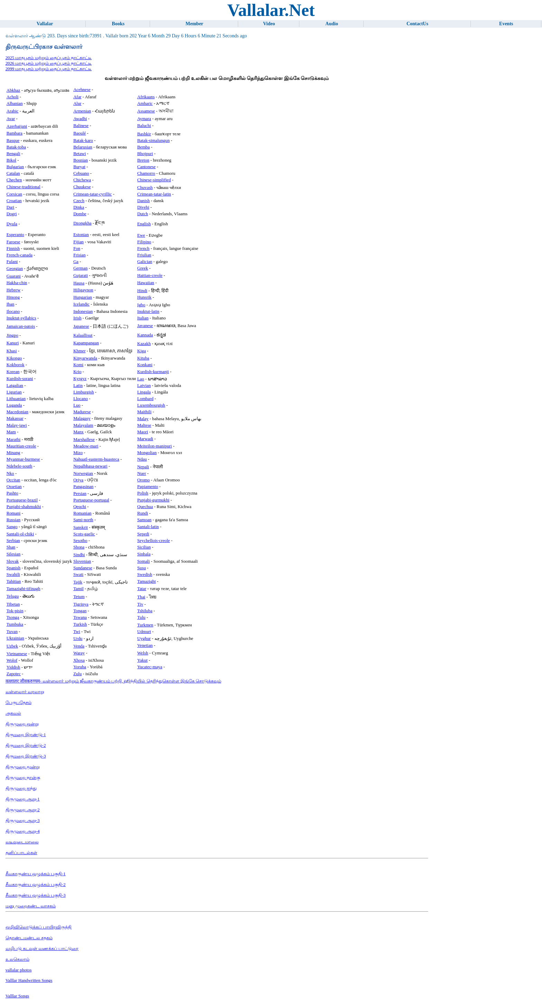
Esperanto (15, 234)
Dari (11, 207)
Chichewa (82, 180)
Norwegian (83, 473)
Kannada (145, 335)
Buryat (79, 166)
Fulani (12, 261)
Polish (142, 493)
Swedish (144, 574)
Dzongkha (82, 223)
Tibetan (13, 604)
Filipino (144, 241)
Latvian (144, 385)
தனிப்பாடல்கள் (21, 852)
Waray (79, 653)
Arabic (13, 111)
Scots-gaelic (84, 534)
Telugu (13, 596)
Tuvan (12, 631)
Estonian (81, 234)
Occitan (13, 480)
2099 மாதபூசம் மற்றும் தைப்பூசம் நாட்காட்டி (49, 68)
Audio (331, 23)
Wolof (12, 660)
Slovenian (82, 561)
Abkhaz (13, 90)
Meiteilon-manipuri (154, 446)
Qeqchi (79, 506)
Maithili (144, 411)
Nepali (143, 466)
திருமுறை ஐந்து (21, 788)
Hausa (78, 283)
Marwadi (145, 438)
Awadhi (80, 118)
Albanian (15, 103)
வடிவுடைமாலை (22, 842)
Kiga (141, 351)
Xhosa (79, 660)
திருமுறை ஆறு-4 (23, 831)
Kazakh (144, 343)
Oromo (143, 480)
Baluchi (144, 125)
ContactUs (417, 23)
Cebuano (81, 173)
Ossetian (14, 486)
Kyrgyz (79, 378)
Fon (76, 248)
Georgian (15, 268)
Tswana (80, 617)
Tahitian (14, 581)
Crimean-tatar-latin (154, 194)
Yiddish (13, 667)
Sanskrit (80, 527)
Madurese (82, 411)
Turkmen (145, 625)
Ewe (141, 235)
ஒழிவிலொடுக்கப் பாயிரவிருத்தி (39, 927)
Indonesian (83, 311)
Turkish (80, 624)
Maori (142, 431)
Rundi (142, 513)
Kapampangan (86, 343)
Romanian (82, 513)
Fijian (78, 241)
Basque (13, 140)
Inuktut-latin (148, 311)
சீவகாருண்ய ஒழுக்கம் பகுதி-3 (36, 895)
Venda (78, 646)
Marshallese (84, 439)
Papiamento (147, 486)
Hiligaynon (83, 290)
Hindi (142, 290)
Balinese (80, 125)
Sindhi (79, 554)
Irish (77, 318)
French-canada (19, 255)
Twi (76, 631)
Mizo (78, 452)
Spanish (14, 568)
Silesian (14, 554)
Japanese (81, 326)
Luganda (14, 405)
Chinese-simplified (154, 180)
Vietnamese (17, 653)
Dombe (79, 213)
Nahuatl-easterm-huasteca (96, 459)
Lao (140, 379)
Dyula (12, 223)
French (143, 248)
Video (269, 23)
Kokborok (16, 364)
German (80, 268)
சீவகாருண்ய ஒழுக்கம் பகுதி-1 (36, 873)
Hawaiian (145, 282)
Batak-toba (16, 147)
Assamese (146, 111)
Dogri (12, 213)
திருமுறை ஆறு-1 (23, 799)
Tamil (78, 588)
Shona (78, 547)
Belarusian (82, 147)
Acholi (13, 96)
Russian (14, 519)
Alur (77, 103)
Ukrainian (15, 638)
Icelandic (81, 304)
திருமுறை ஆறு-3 (23, 820)
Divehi (143, 207)
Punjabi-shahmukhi (24, 506)
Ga (75, 261)
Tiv (140, 604)
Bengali (13, 153)
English (144, 223)
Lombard (145, 398)
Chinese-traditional (23, 186)
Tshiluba (144, 610)
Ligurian (14, 392)
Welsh (142, 653)
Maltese (144, 425)
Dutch (142, 213)
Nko (10, 473)
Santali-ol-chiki (20, 534)
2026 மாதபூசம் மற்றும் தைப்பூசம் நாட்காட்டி (49, 63)
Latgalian (15, 385)
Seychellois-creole (153, 540)
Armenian (82, 111)
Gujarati (80, 275)
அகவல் (13, 713)
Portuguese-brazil (22, 500)
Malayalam (83, 425)
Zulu (77, 673)
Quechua (145, 506)
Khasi (12, 351)
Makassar (15, 418)
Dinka (78, 207)
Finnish (13, 248)
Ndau (142, 459)
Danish (143, 200)
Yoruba (79, 666)
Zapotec (14, 673)
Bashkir (144, 134)
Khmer (79, 351)
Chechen (14, 180)
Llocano (80, 398)
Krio (77, 371)
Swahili (13, 574)
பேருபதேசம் (18, 702)
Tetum (79, 596)
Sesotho (80, 540)
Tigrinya (80, 604)
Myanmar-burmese (23, 459)
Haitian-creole (149, 275)
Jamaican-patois (21, 326)
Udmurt (144, 631)
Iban (11, 304)
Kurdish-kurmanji (153, 371)
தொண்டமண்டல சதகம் (29, 937)
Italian (143, 318)
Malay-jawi (17, 425)
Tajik (77, 582)
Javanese (145, 325)
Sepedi (143, 534)
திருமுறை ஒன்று (22, 724)
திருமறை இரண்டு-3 (26, 756)
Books (118, 23)
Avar (11, 118)
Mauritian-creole (21, 446)
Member (194, 23)
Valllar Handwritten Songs (29, 980)
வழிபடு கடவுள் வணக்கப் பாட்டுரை (42, 948)
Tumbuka (15, 624)
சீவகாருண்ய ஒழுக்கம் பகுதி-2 (36, 884)
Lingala (144, 392)
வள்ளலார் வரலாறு (25, 691)
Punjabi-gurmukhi (153, 500)
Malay (143, 418)
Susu (141, 568)
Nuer (141, 473)
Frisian (79, 255)
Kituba (143, 358)
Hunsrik (144, 297)
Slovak (13, 561)
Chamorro (146, 173)
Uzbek (12, 646)
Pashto (12, 493)
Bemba (143, 147)
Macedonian (17, 411)
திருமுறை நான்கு (23, 777)
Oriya (78, 480)
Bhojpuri (145, 153)
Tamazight (146, 581)
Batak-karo (83, 140)
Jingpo (12, 335)
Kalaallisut (82, 335)
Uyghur (144, 638)
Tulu (141, 617)
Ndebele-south (19, 466)
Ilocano (13, 311)
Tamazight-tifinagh (23, 588)
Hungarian (82, 297)
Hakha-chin (17, 282)
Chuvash (145, 187)
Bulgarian (15, 166)
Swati (78, 574)
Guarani (14, 276)
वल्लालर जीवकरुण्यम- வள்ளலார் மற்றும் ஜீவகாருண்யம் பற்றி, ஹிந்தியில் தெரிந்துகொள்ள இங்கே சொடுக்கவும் (113, 681)
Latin (78, 385)
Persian (79, 493)
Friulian (144, 255)
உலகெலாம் (17, 959)
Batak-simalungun (153, 140)
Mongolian (147, 452)
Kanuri (13, 343)
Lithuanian (16, 398)
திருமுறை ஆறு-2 (23, 809)
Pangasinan (83, 486)
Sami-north (83, 519)
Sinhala (143, 554)
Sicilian (144, 547)
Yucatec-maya (149, 666)
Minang (13, 452)
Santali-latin (148, 526)
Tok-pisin (15, 610)
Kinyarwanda (85, 358)
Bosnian (80, 160)
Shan (11, 547)
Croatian (14, 200)
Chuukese (82, 186)
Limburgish (83, 392)
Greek (142, 268)
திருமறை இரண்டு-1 (26, 734)
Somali (143, 561)
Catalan (13, 173)
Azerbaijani (17, 126)
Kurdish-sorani (20, 378)
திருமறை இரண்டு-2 (26, 745)
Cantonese (146, 166)
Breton (143, 160)
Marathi (14, 439)
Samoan (144, 519)
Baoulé (79, 133)
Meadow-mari (86, 446)
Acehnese (82, 89)
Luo (77, 405)
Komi (78, 364)
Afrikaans (146, 96)
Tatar (141, 588)
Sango (12, 526)
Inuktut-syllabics (21, 318)
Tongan (79, 610)
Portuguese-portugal (91, 500)
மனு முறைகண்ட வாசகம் (31, 906)
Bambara (14, 133)
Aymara (144, 118)
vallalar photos (19, 970)
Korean (13, 371)
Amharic (145, 103)
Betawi (79, 153)
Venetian (145, 645)
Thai (141, 597)
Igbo (141, 304)
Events (506, 23)
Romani (14, 513)
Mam (11, 431)
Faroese (13, 241)
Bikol (11, 160)
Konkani (144, 364)
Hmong (13, 297)
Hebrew (14, 290)
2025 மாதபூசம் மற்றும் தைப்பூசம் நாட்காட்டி (49, 57)
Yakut (142, 660)
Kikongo (14, 358)
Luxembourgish (151, 405)
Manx (78, 431)
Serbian (13, 540)
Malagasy (82, 418)
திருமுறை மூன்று (23, 767)
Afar (77, 96)
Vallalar (45, 23)
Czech (78, 200)
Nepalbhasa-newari (90, 466)
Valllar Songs (17, 996)
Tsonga (13, 617)
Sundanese (82, 568)
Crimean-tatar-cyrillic (92, 194)
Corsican (14, 194)
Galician (144, 261)
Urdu (77, 638)
